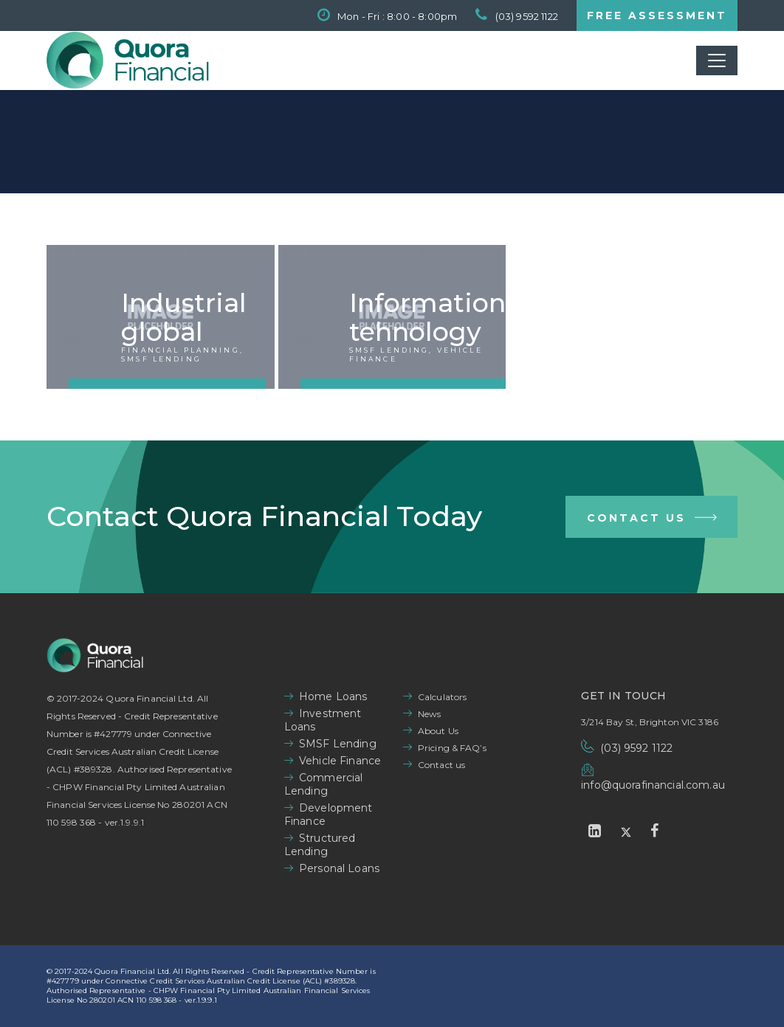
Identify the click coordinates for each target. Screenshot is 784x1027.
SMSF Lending (337, 743)
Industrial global (184, 317)
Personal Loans (339, 868)
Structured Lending (320, 844)
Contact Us (653, 520)
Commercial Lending (323, 784)
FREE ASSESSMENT (657, 15)
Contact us (441, 764)
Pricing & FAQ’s (452, 747)
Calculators (442, 696)
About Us (438, 730)
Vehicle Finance (340, 760)
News (429, 713)
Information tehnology (427, 317)
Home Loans (333, 696)
